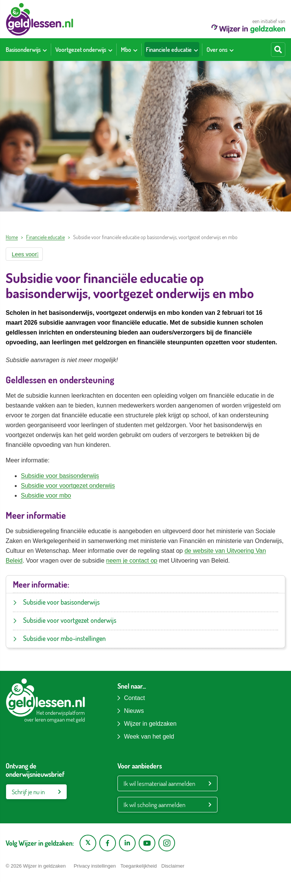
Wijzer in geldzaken (150, 723)
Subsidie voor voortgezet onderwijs (68, 485)
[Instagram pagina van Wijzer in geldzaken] (166, 843)
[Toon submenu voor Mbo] (135, 49)
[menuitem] (26, 49)
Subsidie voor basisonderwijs (60, 476)
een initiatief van (248, 25)
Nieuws (134, 711)
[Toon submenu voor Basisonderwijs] (44, 49)
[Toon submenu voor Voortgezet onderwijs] (110, 49)
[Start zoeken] (278, 49)
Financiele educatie (45, 237)
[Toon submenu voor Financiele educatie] (196, 49)
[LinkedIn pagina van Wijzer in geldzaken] (127, 843)
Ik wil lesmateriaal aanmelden (159, 783)
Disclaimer (173, 866)
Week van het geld (149, 736)
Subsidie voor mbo (46, 495)
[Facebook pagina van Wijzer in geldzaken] (107, 843)
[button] (24, 254)
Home (12, 237)
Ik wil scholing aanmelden (154, 805)
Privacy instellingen (95, 866)
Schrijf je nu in (28, 792)
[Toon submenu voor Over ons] (231, 49)
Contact (134, 698)
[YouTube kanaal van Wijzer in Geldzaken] (147, 843)
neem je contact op (131, 560)
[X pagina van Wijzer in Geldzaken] (88, 843)
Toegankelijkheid (138, 866)
